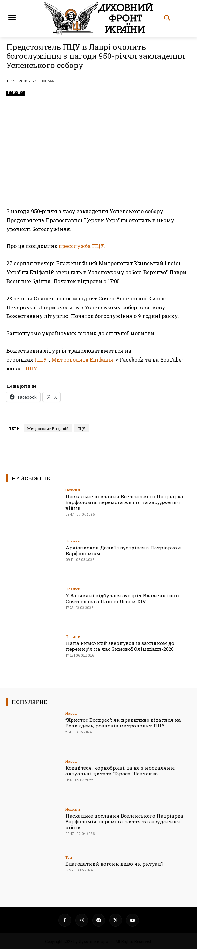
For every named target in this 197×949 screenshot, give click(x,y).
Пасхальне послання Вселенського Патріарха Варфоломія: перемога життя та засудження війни (124, 502)
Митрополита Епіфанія (82, 359)
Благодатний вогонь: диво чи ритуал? (114, 863)
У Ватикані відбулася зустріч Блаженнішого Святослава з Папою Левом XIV (123, 598)
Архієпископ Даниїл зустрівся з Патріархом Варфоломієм (123, 550)
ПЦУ (41, 359)
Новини (15, 93)
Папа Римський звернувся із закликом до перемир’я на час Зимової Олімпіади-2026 (120, 646)
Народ (71, 713)
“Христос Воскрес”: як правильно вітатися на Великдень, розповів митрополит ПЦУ (123, 723)
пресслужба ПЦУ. (81, 246)
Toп (68, 857)
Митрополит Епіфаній (48, 428)
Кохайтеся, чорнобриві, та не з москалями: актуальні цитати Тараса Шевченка (120, 771)
